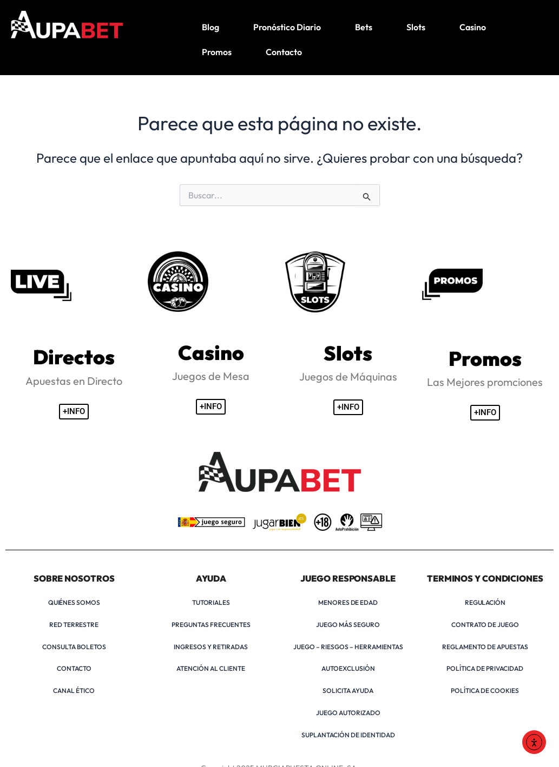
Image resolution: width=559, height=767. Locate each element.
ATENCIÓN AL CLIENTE (210, 668)
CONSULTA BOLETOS (74, 647)
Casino (472, 27)
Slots (415, 27)
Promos (217, 51)
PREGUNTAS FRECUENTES (211, 625)
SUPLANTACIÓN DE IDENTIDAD (348, 735)
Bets (363, 27)
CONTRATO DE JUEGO (485, 625)
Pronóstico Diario (287, 27)
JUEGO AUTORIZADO (348, 713)
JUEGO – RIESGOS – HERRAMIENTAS (348, 647)
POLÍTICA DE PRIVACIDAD (484, 668)
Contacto (284, 51)
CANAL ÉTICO (74, 690)
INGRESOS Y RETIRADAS (211, 647)
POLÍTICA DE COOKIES (485, 690)
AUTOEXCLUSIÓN (348, 668)
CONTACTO (74, 668)
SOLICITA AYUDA (348, 690)
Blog (210, 27)
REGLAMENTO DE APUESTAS (485, 647)
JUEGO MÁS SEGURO (348, 625)
